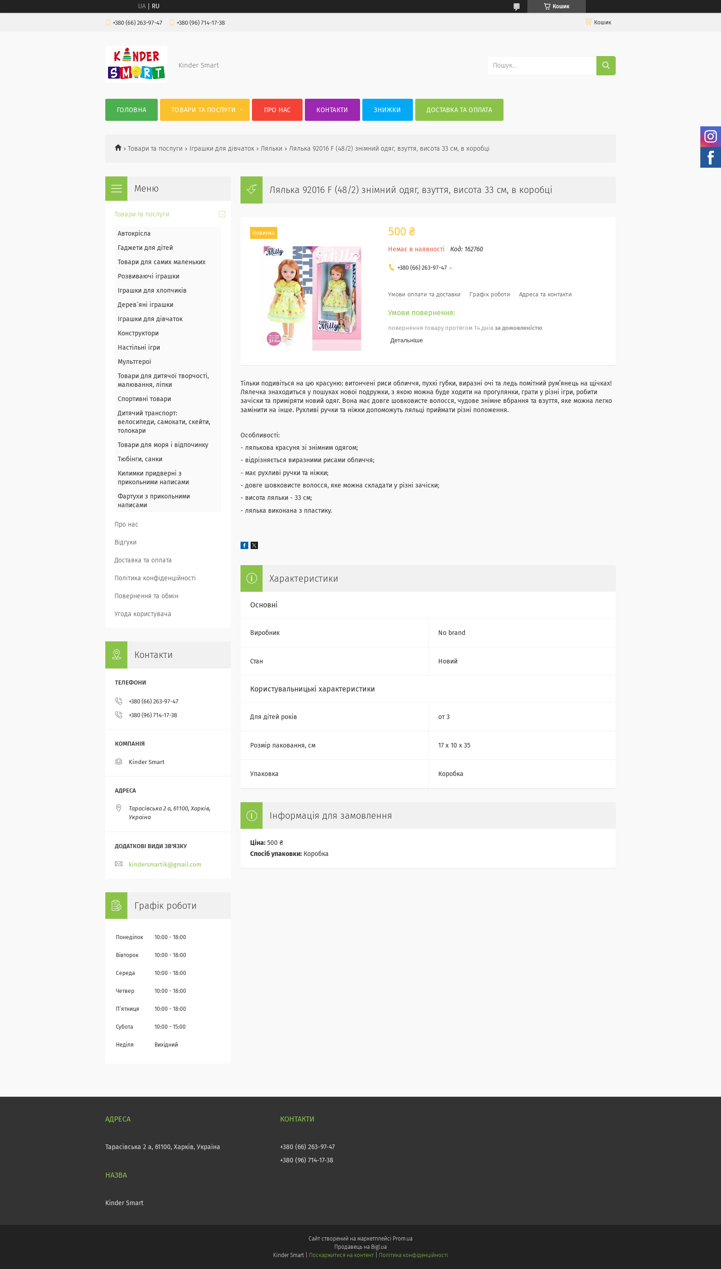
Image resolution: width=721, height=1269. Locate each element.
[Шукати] (606, 65)
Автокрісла (134, 234)
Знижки (387, 110)
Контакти (332, 110)
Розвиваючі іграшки (148, 276)
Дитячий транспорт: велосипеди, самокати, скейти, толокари (164, 422)
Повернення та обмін (146, 596)
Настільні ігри (139, 347)
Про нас (277, 110)
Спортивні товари (144, 399)
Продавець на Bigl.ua (360, 1247)
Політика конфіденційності (155, 578)
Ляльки (271, 149)
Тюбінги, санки (140, 459)
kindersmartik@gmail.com (165, 864)
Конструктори (138, 333)
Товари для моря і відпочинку (163, 445)
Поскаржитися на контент (341, 1255)
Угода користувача (143, 614)
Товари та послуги (204, 110)
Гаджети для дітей (145, 248)
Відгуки (125, 542)
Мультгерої (134, 362)
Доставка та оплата (459, 110)
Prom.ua (402, 1238)
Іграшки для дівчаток (221, 149)
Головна (131, 110)
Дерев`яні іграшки (145, 305)
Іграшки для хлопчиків (152, 291)
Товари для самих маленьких (162, 262)
